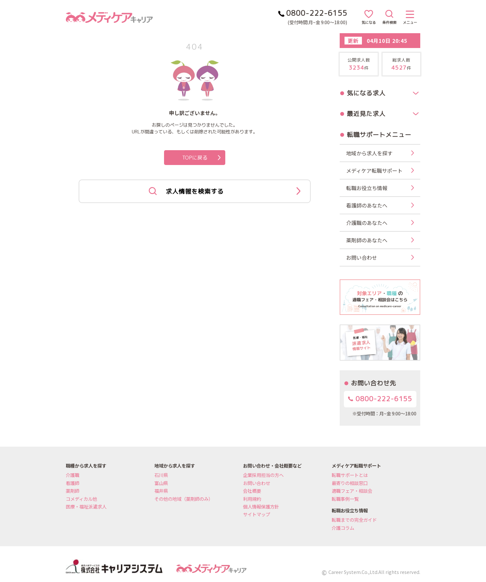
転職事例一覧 (345, 498)
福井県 (161, 490)
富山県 (161, 483)
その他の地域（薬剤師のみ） (183, 498)
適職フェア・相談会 (352, 490)
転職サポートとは (350, 474)
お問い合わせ (256, 483)
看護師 (72, 483)
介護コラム (343, 527)
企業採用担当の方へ (263, 474)
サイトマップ (256, 514)
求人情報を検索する (224, 191)
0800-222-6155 (380, 398)
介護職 (72, 474)
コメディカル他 (81, 498)
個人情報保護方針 (261, 506)
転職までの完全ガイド (354, 519)
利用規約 (252, 498)
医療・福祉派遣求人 (86, 506)
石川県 (161, 474)
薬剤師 (72, 490)
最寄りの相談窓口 (350, 483)
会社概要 (252, 490)
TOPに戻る (201, 157)
